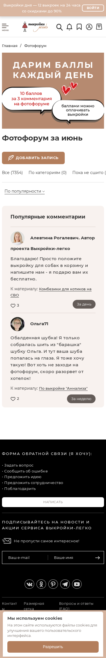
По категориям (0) (48, 172)
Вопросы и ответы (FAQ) (76, 606)
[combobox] (30, 191)
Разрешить (53, 646)
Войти (93, 8)
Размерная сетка (34, 606)
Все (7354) (12, 172)
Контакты (9, 606)
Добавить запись (33, 158)
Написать (53, 502)
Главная (10, 45)
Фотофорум (35, 45)
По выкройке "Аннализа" (63, 388)
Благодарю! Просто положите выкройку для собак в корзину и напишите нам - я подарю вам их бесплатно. (49, 269)
